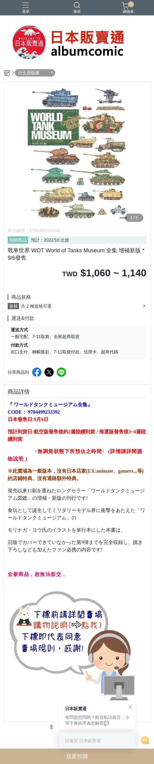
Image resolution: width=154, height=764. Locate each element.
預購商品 (17, 240)
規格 (13, 306)
